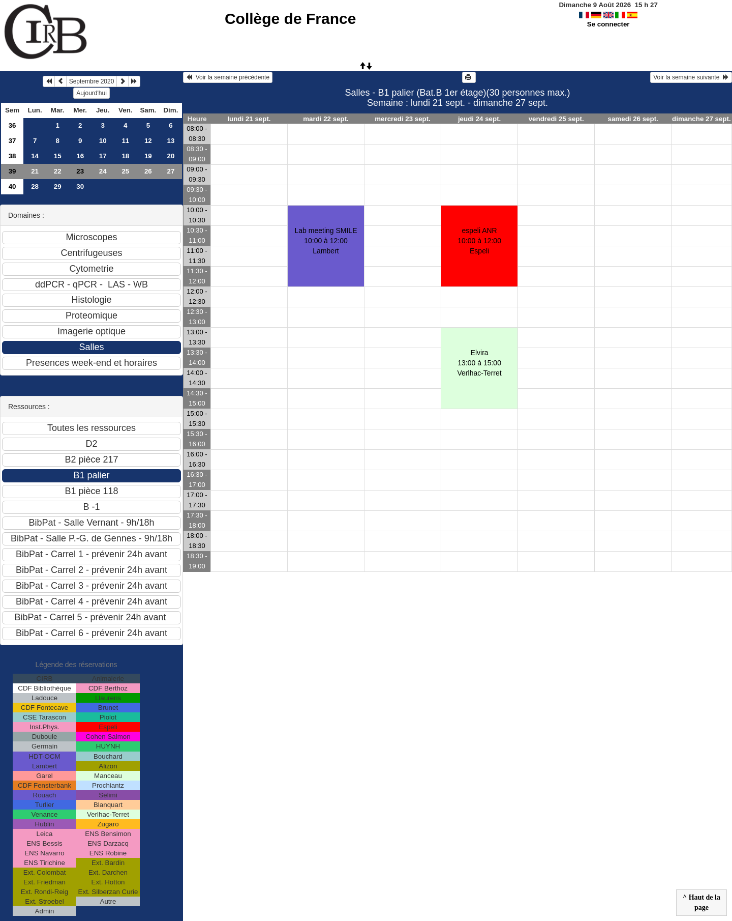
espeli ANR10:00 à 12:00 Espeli (479, 240)
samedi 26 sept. (633, 119)
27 (170, 171)
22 (58, 171)
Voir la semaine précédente (227, 77)
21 (35, 171)
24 (103, 171)
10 (103, 141)
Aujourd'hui (91, 93)
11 (125, 141)
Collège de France (290, 18)
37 (12, 141)
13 (170, 141)
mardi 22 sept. (326, 119)
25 (125, 171)
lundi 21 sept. (248, 119)
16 (80, 156)
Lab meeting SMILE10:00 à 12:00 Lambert (326, 240)
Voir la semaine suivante (691, 77)
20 (170, 156)
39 (12, 171)
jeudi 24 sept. (479, 119)
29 (58, 186)
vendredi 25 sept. (556, 119)
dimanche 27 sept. (701, 119)
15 (58, 156)
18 (125, 156)
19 (148, 156)
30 (80, 186)
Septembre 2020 (91, 81)
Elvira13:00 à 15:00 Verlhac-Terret (480, 363)
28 (35, 186)
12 (148, 141)
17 (103, 156)
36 (12, 125)
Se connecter (608, 24)
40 (12, 186)
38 (12, 156)
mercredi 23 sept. (403, 119)
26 (148, 171)
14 (35, 156)
